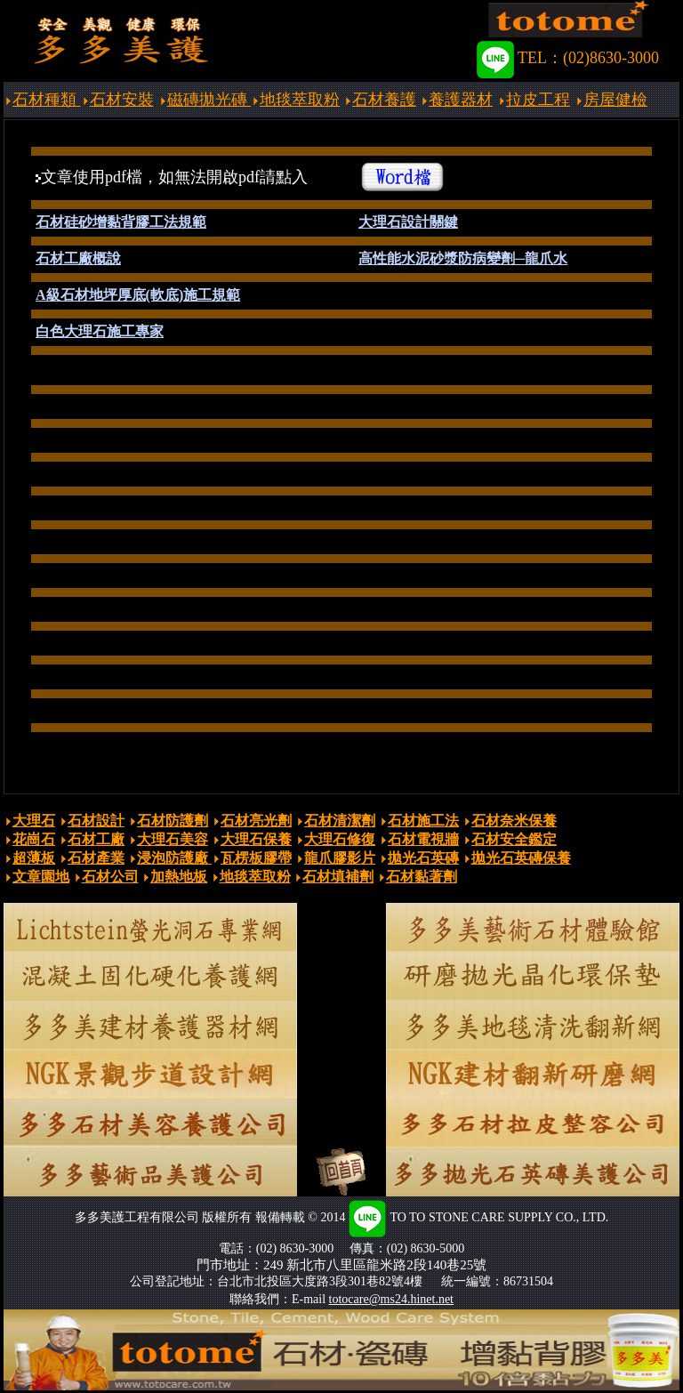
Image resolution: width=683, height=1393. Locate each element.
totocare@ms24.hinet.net (391, 1299)
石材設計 (96, 820)
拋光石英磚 (423, 858)
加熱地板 (178, 876)
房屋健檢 (615, 100)
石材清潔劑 (339, 820)
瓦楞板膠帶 (256, 858)
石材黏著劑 (421, 876)
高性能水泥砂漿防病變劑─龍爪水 (462, 258)
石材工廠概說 (78, 258)
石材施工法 (423, 820)
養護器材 (461, 100)
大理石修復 (339, 839)
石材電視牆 (423, 839)
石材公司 (110, 876)
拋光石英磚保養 (521, 858)
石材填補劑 (338, 876)
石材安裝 (122, 100)
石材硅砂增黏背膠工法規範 (121, 221)
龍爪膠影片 (339, 858)
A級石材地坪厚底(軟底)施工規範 (138, 294)
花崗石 (33, 839)
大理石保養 (256, 839)
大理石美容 (172, 839)
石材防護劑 (172, 820)
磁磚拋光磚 (209, 100)
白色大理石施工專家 (100, 331)
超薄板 (33, 858)
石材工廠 (96, 839)
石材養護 (384, 100)
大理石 (33, 820)
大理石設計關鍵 (408, 221)
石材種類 (46, 100)
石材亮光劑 (256, 820)
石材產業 (96, 858)
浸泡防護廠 (174, 858)
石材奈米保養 (514, 820)
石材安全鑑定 (514, 839)
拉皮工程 (538, 100)
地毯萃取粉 (300, 100)
